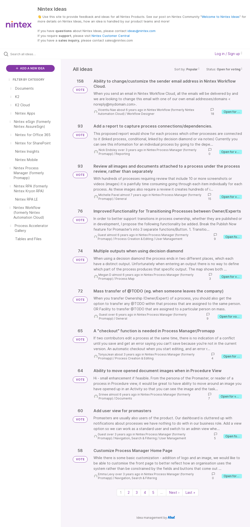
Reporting (122, 154)
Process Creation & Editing (134, 239)
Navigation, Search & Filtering (136, 438)
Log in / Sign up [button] (228, 54)
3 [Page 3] (137, 492)
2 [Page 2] (129, 492)
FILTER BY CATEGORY (26, 79)
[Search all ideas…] (33, 54)
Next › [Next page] (174, 492)
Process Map (125, 278)
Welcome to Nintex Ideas (221, 17)
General (121, 199)
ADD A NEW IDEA (30, 68)
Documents (123, 398)
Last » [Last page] (190, 492)
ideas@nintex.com (141, 31)
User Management (169, 239)
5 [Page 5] (153, 492)
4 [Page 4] (145, 492)
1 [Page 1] (121, 492)
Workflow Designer (141, 114)
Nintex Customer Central (111, 36)
